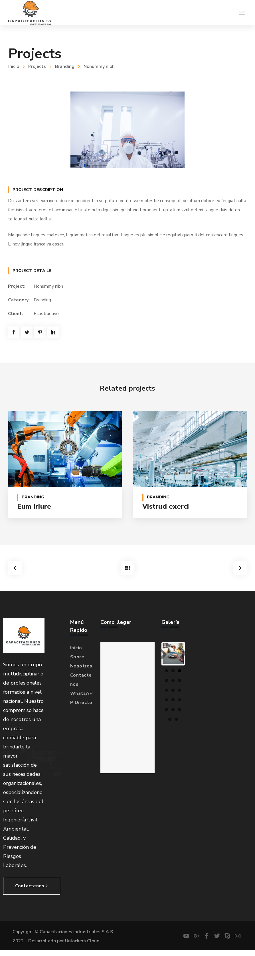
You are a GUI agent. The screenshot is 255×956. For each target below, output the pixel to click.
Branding (64, 66)
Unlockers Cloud (82, 939)
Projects (37, 66)
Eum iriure (34, 506)
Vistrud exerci (165, 506)
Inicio (13, 66)
